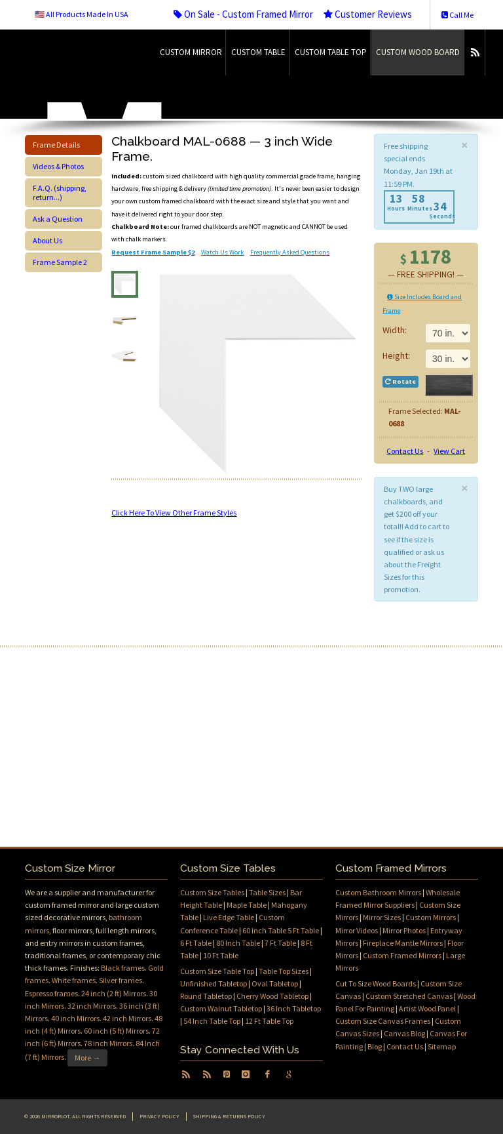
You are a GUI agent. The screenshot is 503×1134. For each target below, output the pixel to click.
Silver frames (120, 980)
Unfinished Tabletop (213, 983)
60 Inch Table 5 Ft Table (280, 930)
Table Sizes (267, 892)
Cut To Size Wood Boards (375, 983)
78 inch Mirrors (108, 1043)
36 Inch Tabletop (294, 1008)
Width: (395, 330)
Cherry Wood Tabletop (272, 996)
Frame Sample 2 (60, 262)
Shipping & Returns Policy (229, 1116)
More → (87, 1058)
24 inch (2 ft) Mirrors (113, 993)
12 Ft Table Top (269, 1021)
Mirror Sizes (382, 917)
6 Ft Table (196, 943)
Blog (374, 1046)
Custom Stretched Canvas (409, 996)
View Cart (449, 451)
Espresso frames (51, 993)
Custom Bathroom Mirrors (378, 892)
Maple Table (247, 905)
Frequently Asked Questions (289, 252)
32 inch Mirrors (91, 1006)
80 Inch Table (238, 943)
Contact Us (404, 451)
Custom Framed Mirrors (402, 955)
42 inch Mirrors (127, 1018)
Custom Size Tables (212, 892)
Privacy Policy (159, 1116)
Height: (396, 355)
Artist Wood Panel (427, 1008)
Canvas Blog (404, 1033)
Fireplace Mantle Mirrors (403, 943)
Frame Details (56, 145)
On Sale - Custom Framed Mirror (243, 14)
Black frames (123, 968)
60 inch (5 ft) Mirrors (116, 1031)
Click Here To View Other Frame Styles (173, 512)
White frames (74, 980)
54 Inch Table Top (211, 1021)
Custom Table (258, 52)
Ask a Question (58, 219)
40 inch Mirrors (75, 1018)
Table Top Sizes (283, 971)
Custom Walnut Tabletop (221, 1008)
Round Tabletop (206, 996)
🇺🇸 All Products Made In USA (81, 14)
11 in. (448, 359)
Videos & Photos (58, 166)
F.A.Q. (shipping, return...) (59, 192)
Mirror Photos (404, 930)
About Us (47, 240)
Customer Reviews (368, 14)
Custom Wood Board (418, 52)
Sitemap (442, 1046)
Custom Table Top (331, 52)
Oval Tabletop (275, 983)
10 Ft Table (220, 955)
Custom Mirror (191, 52)
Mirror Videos (356, 930)
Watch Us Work (222, 252)
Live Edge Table (228, 917)
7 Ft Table (280, 943)
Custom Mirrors (430, 917)
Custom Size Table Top (217, 971)
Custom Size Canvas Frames (382, 1021)
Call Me (457, 15)
